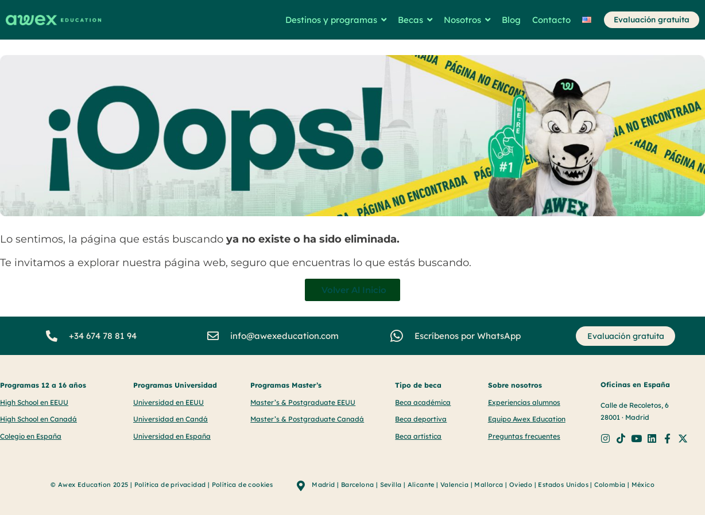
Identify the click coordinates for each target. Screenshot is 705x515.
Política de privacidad (170, 485)
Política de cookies (242, 485)
